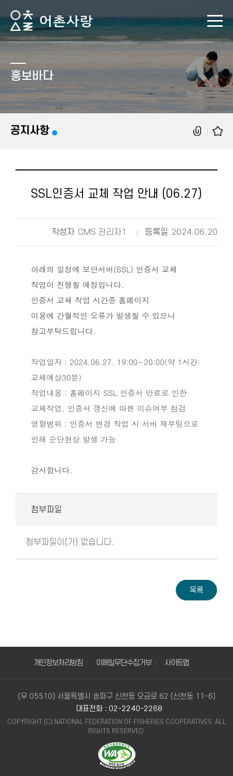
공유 (198, 131)
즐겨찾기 (217, 131)
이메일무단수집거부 (124, 663)
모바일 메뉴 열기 (215, 21)
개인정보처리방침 (58, 663)
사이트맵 (176, 663)
